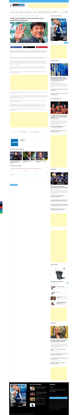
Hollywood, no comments (57, 281)
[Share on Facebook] (16, 47)
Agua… (57, 291)
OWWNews (13, 44)
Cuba (34, 12)
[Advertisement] (48, 5)
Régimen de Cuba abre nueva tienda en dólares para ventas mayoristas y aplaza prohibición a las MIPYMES (59, 205)
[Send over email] (1, 212)
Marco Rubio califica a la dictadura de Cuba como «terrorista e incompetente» (59, 131)
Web (36, 170)
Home (11, 15)
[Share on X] (29, 47)
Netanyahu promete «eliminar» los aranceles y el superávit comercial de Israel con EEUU (58, 209)
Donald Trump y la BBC (60, 286)
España (21, 12)
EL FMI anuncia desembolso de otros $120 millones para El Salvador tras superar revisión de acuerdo (59, 200)
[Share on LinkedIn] (1, 210)
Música (48, 12)
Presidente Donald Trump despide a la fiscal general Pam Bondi (59, 340)
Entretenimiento (41, 12)
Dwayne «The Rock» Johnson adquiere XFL (27, 161)
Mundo (16, 12)
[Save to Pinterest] (42, 47)
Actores (14, 15)
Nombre (11, 170)
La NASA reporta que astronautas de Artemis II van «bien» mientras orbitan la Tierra (59, 117)
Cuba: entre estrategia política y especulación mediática (58, 350)
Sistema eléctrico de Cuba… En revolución (61, 297)
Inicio (12, 12)
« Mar (50, 410)
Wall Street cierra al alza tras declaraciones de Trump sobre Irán (59, 187)
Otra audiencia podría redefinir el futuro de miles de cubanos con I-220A (59, 358)
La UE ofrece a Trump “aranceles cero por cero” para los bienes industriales (59, 94)
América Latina (28, 12)
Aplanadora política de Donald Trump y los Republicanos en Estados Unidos (61, 303)
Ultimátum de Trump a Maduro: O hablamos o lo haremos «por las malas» (58, 363)
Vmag (34, 413)
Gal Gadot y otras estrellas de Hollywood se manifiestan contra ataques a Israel (15, 162)
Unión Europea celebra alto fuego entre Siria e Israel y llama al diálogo (59, 89)
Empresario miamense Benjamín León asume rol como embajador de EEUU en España (58, 126)
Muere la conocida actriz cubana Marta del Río (41, 161)
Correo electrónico (26, 170)
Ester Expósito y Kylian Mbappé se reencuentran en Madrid (41, 387)
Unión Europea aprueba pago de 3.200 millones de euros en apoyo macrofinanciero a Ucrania (59, 79)
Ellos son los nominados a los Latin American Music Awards (36, 132)
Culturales (53, 12)
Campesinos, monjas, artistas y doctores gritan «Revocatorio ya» (20, 132)
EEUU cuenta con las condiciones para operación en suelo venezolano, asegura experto (59, 354)
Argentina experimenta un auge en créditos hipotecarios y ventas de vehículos (58, 196)
